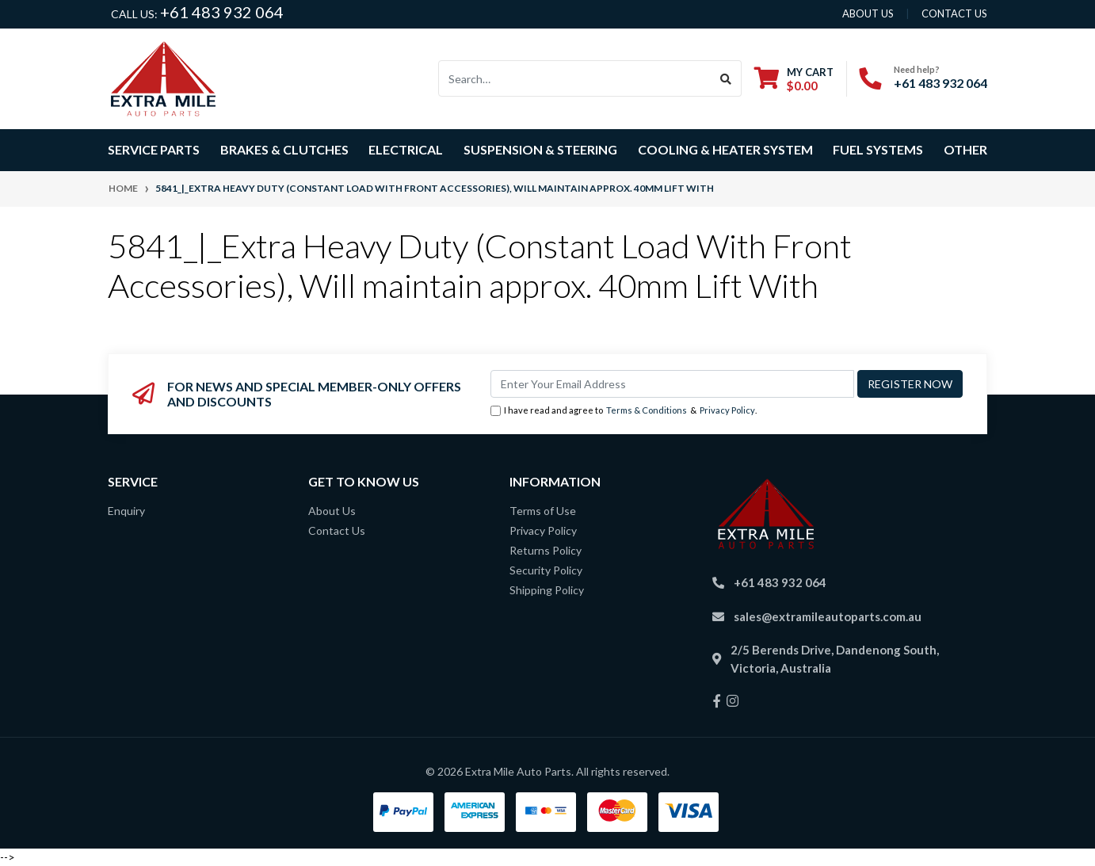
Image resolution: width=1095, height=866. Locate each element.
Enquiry (126, 510)
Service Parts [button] (154, 149)
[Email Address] (672, 384)
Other (965, 149)
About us (868, 13)
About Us (332, 510)
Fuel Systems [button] (878, 149)
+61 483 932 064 (222, 11)
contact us (954, 13)
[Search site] (726, 78)
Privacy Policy (727, 410)
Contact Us (336, 530)
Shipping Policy (546, 590)
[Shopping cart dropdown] (794, 78)
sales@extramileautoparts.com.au (827, 616)
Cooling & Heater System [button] (725, 149)
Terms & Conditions (646, 410)
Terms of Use (542, 510)
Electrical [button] (405, 149)
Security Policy (545, 570)
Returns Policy (545, 550)
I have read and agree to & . (623, 411)
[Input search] (575, 78)
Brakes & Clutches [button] (284, 149)
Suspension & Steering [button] (540, 149)
